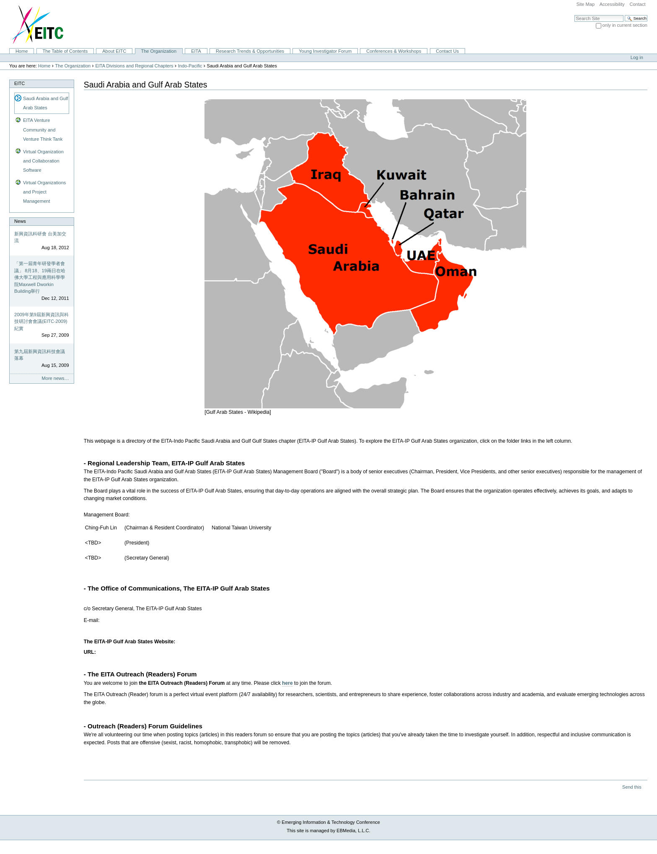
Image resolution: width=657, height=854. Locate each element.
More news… (55, 378)
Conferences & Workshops (393, 51)
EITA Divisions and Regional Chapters (134, 65)
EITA (196, 51)
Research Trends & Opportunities (250, 51)
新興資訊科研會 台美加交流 (40, 237)
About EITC (114, 51)
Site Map (585, 4)
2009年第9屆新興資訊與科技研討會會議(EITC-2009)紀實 (41, 321)
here (287, 683)
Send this (631, 786)
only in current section (625, 25)
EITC (19, 83)
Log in (637, 57)
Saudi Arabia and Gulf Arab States (45, 103)
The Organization (158, 51)
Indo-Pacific (190, 65)
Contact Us (447, 51)
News (20, 221)
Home (22, 51)
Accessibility (612, 4)
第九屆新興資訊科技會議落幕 (39, 355)
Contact (637, 4)
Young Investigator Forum (325, 51)
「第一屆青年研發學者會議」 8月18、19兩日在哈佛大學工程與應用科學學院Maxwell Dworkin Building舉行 (39, 277)
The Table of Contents (65, 51)
